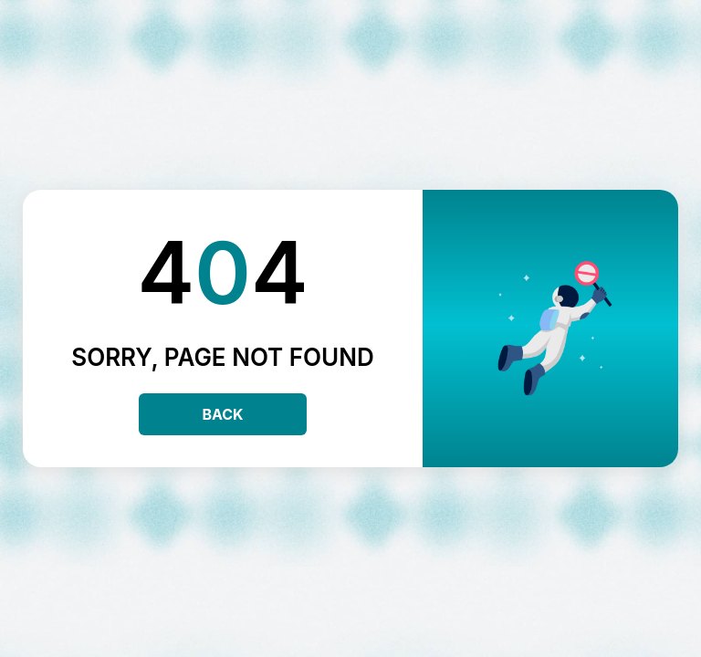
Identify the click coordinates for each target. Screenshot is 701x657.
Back (222, 414)
